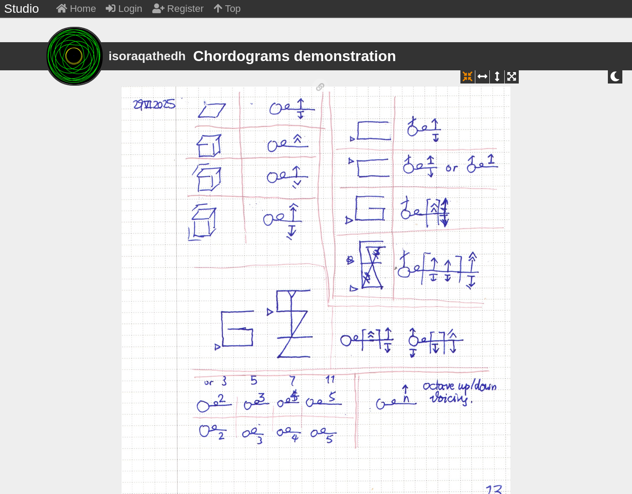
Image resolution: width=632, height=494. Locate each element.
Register (178, 8)
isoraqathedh (147, 56)
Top (227, 8)
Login (124, 8)
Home (76, 8)
